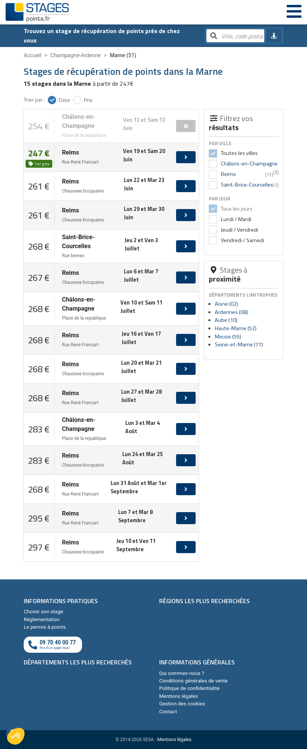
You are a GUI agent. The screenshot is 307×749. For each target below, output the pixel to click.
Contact (168, 711)
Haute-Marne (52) (236, 328)
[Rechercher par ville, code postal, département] (235, 36)
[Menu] (294, 12)
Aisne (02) (226, 304)
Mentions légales (178, 696)
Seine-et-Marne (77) (239, 344)
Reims (228, 174)
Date (64, 100)
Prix (88, 100)
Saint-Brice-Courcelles (247, 184)
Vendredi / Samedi (242, 240)
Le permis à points (44, 627)
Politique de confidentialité (189, 688)
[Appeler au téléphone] (53, 645)
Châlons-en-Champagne (249, 163)
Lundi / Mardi (235, 219)
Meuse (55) (228, 336)
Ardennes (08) (231, 312)
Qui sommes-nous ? (181, 673)
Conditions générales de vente (193, 681)
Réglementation (41, 619)
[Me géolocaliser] (273, 35)
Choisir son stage (43, 611)
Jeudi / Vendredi (239, 230)
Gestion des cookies (182, 703)
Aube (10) (226, 320)
